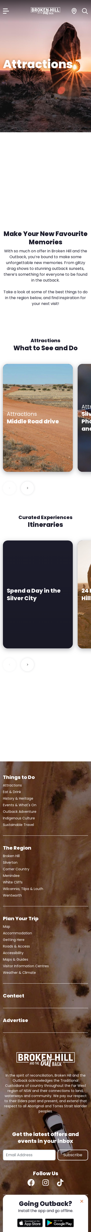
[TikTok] (60, 1182)
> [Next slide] (27, 488)
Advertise (15, 1020)
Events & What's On (19, 805)
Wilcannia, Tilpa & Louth (23, 888)
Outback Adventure (19, 811)
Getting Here (14, 939)
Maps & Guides (15, 959)
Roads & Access (16, 946)
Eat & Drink (12, 791)
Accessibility (13, 952)
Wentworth (12, 895)
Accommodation (17, 933)
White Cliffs (13, 882)
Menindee (11, 875)
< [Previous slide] (9, 488)
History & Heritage (18, 798)
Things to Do (19, 777)
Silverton (10, 862)
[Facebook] (31, 1182)
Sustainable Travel (18, 824)
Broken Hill (11, 855)
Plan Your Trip (20, 918)
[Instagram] (45, 1182)
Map (6, 926)
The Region (17, 847)
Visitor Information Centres (26, 966)
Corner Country (16, 869)
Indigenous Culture (19, 818)
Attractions (12, 785)
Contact (13, 995)
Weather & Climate (19, 972)
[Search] (85, 11)
